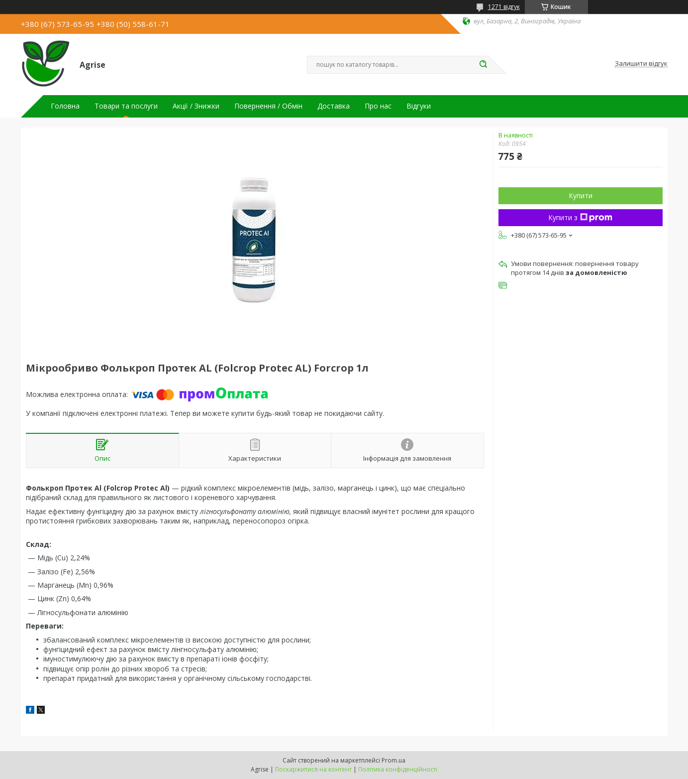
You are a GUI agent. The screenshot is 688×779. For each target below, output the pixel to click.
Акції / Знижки (196, 106)
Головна (65, 106)
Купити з (580, 217)
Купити (580, 195)
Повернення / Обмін (268, 106)
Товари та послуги (126, 106)
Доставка (333, 106)
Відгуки (418, 106)
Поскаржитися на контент (313, 769)
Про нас (378, 106)
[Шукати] (483, 65)
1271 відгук (504, 6)
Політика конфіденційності (397, 769)
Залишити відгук (641, 63)
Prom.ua (393, 760)
